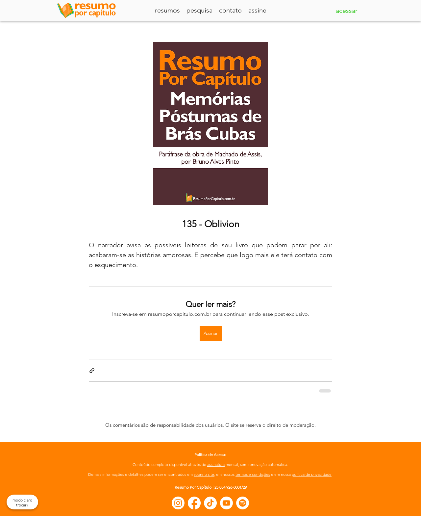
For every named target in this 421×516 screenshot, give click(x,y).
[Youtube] (226, 503)
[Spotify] (242, 503)
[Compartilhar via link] (92, 370)
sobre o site (204, 474)
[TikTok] (210, 503)
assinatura (216, 464)
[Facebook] (194, 503)
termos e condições (252, 474)
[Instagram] (178, 503)
